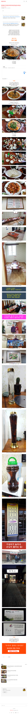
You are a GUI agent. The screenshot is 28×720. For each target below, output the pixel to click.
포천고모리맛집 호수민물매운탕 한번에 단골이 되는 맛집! (11, 23)
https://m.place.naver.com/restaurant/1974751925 (10, 15)
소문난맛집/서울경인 (3, 6)
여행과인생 (3, 1)
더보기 (26, 664)
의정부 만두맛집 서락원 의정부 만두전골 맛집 (11, 16)
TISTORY (14, 708)
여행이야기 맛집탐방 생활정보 (7, 690)
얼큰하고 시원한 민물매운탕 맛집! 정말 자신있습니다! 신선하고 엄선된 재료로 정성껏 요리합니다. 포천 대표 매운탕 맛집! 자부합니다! (11, 25)
